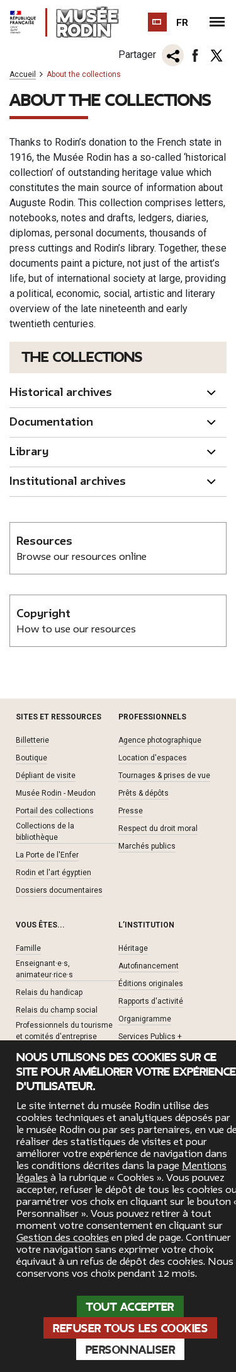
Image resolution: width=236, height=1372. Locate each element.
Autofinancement (148, 966)
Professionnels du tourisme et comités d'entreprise (64, 1031)
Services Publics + (150, 1036)
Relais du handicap (49, 992)
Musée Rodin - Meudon (56, 793)
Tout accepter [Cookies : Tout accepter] (130, 1307)
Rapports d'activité (150, 1001)
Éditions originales (150, 983)
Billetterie (32, 740)
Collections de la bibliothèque (45, 832)
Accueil (22, 75)
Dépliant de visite (46, 775)
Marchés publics (147, 846)
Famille (28, 948)
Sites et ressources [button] (58, 716)
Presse (130, 810)
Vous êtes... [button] (40, 925)
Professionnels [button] (152, 716)
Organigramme (144, 1018)
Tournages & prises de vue (164, 775)
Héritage (133, 948)
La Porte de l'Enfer (47, 855)
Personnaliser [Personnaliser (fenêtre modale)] (131, 1350)
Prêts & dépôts (143, 793)
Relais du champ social (57, 1010)
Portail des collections (55, 810)
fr (182, 23)
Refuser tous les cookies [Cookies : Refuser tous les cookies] (130, 1328)
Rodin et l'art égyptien (53, 872)
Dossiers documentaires (59, 890)
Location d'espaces (152, 757)
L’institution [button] (146, 925)
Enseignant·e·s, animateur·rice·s (44, 969)
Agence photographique (159, 740)
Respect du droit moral (158, 828)
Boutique (31, 757)
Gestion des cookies (62, 1238)
